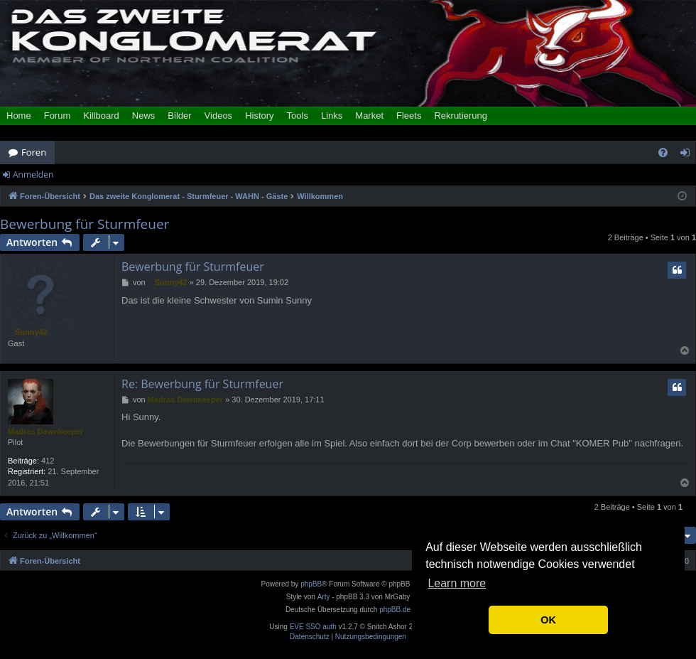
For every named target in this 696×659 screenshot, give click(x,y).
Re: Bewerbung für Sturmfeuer (202, 384)
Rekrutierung (460, 115)
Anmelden (33, 174)
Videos (219, 115)
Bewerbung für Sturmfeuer (84, 224)
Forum (57, 115)
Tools (297, 115)
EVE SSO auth (313, 627)
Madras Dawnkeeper (45, 431)
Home (18, 115)
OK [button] (548, 620)
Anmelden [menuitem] (689, 155)
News (144, 115)
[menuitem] (663, 152)
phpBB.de (394, 610)
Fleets (408, 115)
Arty (323, 597)
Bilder (179, 115)
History (259, 115)
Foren (33, 152)
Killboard (101, 115)
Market (369, 115)
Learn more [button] (457, 583)
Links (331, 115)
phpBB (311, 584)
